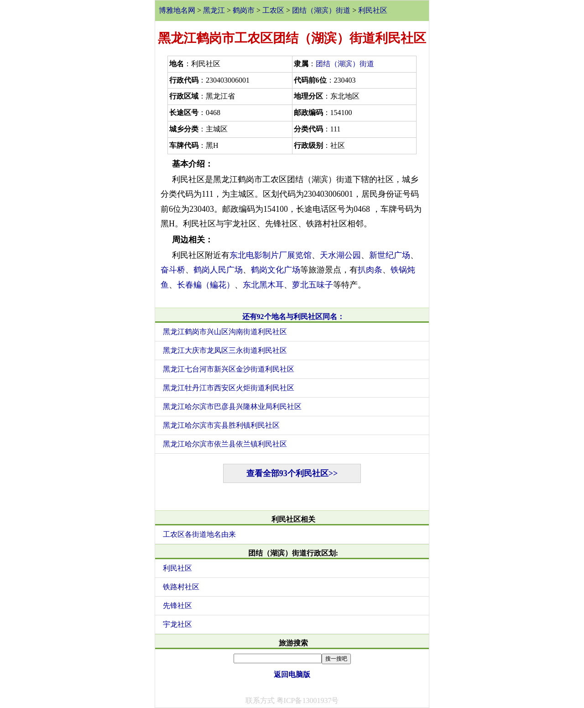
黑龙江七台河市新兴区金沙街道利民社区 (228, 369)
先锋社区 (177, 605)
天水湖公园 (340, 255)
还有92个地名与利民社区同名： (293, 316)
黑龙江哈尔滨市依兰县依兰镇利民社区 (225, 444)
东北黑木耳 (263, 284)
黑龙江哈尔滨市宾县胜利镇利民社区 (221, 425)
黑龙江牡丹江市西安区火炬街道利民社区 (228, 388)
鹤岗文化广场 (275, 269)
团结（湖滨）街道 (321, 10)
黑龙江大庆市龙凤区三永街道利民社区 (225, 350)
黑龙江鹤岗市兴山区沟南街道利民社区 (225, 332)
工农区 (273, 10)
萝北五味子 (312, 284)
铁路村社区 (181, 587)
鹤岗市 (244, 10)
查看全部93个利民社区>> (292, 473)
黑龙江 (214, 10)
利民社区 (372, 10)
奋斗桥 (173, 269)
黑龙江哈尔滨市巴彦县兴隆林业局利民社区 (232, 406)
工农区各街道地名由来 (199, 534)
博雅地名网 (177, 10)
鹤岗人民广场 (218, 269)
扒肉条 (370, 269)
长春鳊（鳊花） (206, 284)
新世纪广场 (389, 255)
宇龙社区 (177, 624)
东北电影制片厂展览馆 (270, 255)
